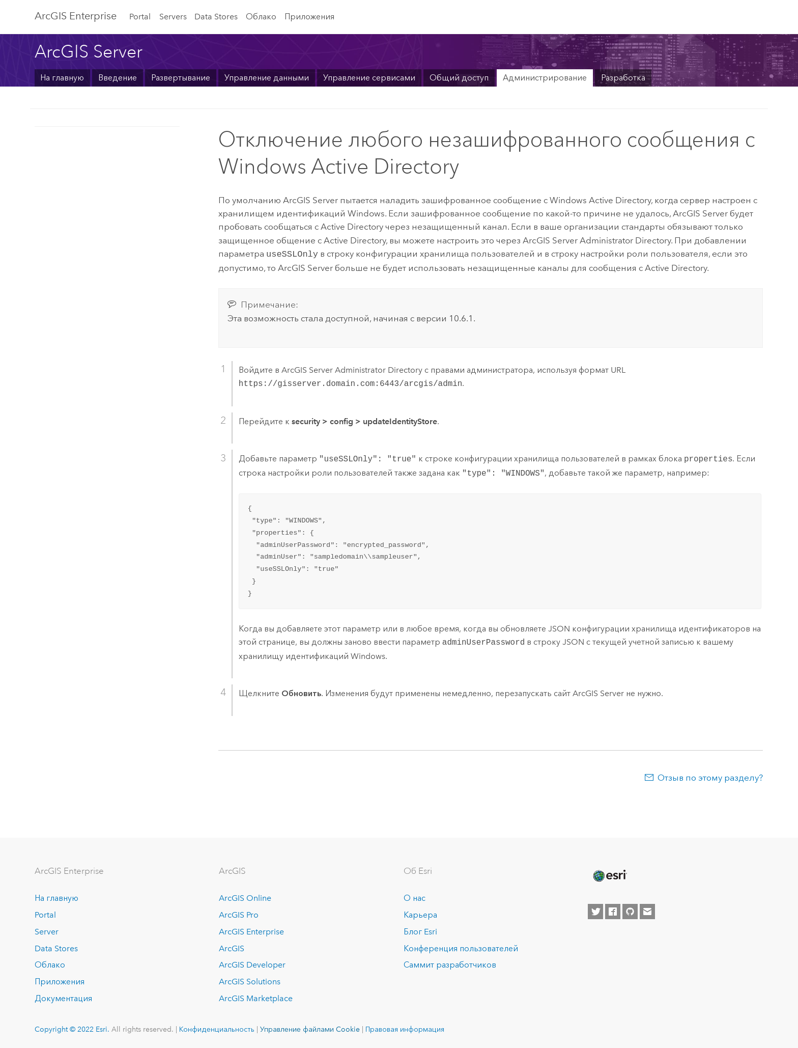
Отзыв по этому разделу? (710, 776)
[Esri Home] (609, 874)
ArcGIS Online (245, 897)
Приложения (309, 16)
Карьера (420, 914)
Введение (117, 77)
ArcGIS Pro (239, 914)
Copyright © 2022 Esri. (72, 1028)
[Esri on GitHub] (630, 910)
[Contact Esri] (647, 910)
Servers (173, 16)
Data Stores (216, 16)
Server (47, 930)
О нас (414, 897)
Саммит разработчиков (450, 964)
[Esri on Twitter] (595, 910)
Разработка (623, 77)
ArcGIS (231, 947)
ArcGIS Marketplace (256, 997)
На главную (62, 77)
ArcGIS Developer (252, 964)
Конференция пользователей (461, 947)
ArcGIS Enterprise (251, 930)
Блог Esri (420, 930)
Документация (63, 997)
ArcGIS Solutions (249, 980)
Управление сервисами (369, 77)
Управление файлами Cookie (310, 1028)
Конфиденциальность (216, 1028)
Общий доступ (459, 77)
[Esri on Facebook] (612, 910)
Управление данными (266, 77)
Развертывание (180, 77)
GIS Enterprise (76, 16)
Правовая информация (404, 1028)
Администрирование (545, 77)
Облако (261, 16)
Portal (140, 16)
